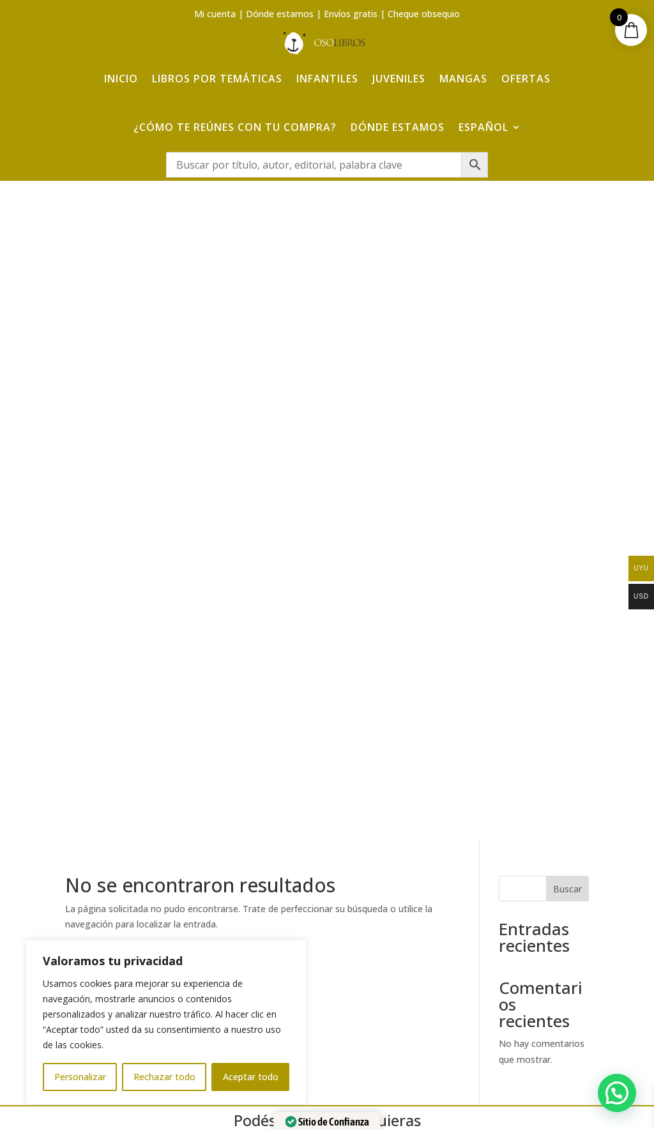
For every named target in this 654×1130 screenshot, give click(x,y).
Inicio (121, 78)
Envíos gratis (350, 14)
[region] (166, 1022)
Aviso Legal (551, 899)
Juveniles (398, 78)
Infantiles (327, 78)
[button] (617, 1093)
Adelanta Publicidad (494, 1099)
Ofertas (526, 78)
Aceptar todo (250, 1077)
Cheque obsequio (424, 14)
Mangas (463, 78)
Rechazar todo (164, 1077)
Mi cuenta (215, 14)
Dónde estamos (280, 14)
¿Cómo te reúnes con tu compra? (235, 126)
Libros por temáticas (217, 78)
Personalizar (80, 1077)
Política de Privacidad (551, 923)
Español (483, 126)
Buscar (567, 257)
